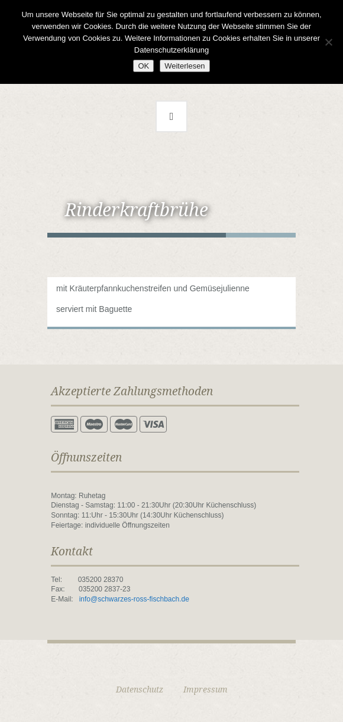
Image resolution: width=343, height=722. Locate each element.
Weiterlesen (184, 65)
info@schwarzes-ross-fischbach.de (134, 599)
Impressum (205, 689)
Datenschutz (139, 689)
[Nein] (328, 42)
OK (143, 65)
